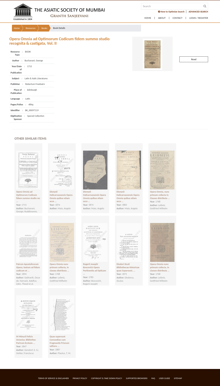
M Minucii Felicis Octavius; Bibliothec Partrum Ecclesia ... (26, 335)
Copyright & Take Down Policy (106, 378)
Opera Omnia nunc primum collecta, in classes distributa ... (59, 263)
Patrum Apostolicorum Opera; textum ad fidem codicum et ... (28, 263)
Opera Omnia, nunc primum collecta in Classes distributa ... (160, 191)
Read (193, 50)
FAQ (153, 378)
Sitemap (178, 378)
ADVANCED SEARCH (198, 11)
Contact (177, 18)
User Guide (164, 378)
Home (147, 18)
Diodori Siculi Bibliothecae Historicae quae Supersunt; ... (128, 263)
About (162, 18)
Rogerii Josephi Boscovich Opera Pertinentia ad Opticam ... (94, 265)
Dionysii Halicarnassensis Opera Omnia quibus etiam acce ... (61, 192)
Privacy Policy (80, 378)
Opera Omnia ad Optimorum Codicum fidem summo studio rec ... (28, 192)
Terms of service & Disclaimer (53, 378)
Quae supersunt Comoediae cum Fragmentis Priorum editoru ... (59, 337)
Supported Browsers (137, 378)
